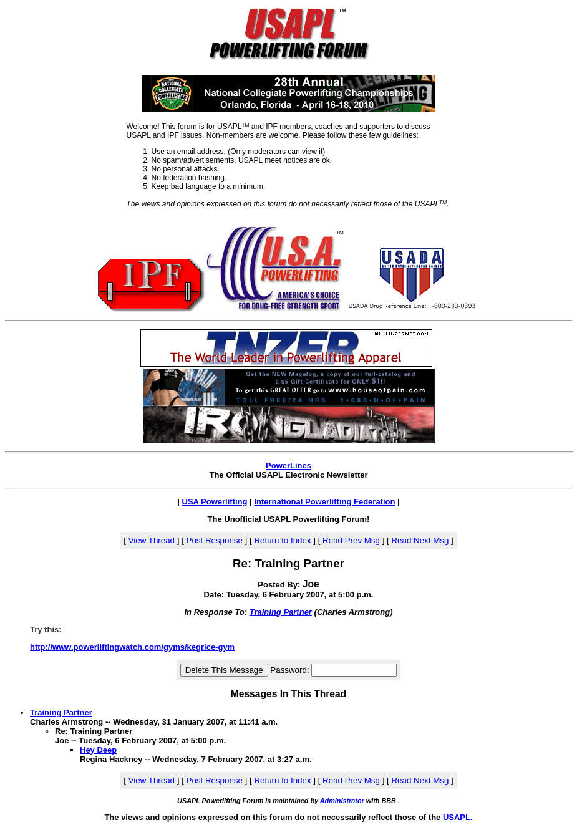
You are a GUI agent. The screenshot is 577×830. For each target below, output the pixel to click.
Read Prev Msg (351, 540)
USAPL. (458, 817)
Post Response (215, 540)
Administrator (342, 800)
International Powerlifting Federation (324, 501)
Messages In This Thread (288, 693)
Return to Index (282, 540)
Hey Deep (98, 750)
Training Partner (281, 612)
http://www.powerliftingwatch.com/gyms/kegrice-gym (132, 647)
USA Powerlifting (215, 501)
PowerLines (288, 465)
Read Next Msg (420, 540)
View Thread (151, 540)
